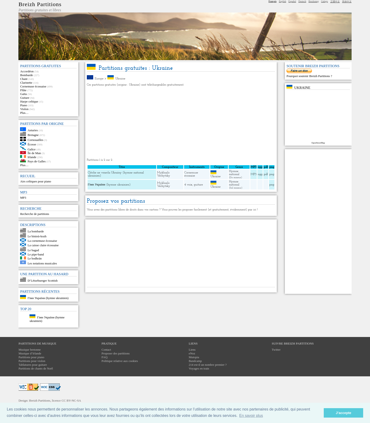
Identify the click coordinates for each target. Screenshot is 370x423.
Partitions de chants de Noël (35, 368)
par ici (252, 209)
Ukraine (120, 78)
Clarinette (26, 82)
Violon (24, 109)
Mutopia (194, 357)
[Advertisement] (181, 122)
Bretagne (33, 135)
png (271, 174)
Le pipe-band (36, 254)
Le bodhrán (35, 258)
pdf (266, 174)
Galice (32, 149)
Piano (23, 105)
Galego (324, 1)
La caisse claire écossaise (43, 245)
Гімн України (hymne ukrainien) (48, 298)
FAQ (104, 357)
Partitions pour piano (31, 357)
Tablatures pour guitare (32, 364)
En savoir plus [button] (251, 416)
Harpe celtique (29, 101)
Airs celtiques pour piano (35, 181)
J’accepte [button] (343, 413)
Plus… (24, 113)
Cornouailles (35, 140)
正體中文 (335, 1)
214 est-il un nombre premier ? (208, 364)
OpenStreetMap (318, 143)
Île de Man (34, 153)
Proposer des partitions (115, 353)
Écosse (32, 144)
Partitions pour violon (31, 361)
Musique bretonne (29, 349)
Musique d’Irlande (29, 353)
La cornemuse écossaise (42, 240)
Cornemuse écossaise (33, 86)
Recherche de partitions (34, 214)
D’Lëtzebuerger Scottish (43, 280)
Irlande (32, 157)
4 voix (188, 184)
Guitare (24, 97)
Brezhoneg (313, 1)
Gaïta (23, 94)
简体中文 (347, 1)
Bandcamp (195, 361)
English (282, 1)
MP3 (23, 197)
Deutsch (302, 1)
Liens (192, 349)
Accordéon (27, 71)
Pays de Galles (37, 161)
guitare (198, 184)
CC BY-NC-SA (71, 400)
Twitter (276, 349)
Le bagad (33, 250)
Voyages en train (199, 368)
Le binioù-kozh (37, 236)
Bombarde (26, 75)
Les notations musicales (42, 263)
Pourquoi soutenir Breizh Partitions (308, 76)
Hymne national (234, 173)
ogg (260, 166)
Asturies (33, 130)
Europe (99, 78)
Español (292, 1)
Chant (23, 79)
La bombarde (36, 231)
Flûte (23, 90)
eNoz (192, 353)
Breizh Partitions (39, 4)
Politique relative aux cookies (119, 361)
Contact (106, 349)
